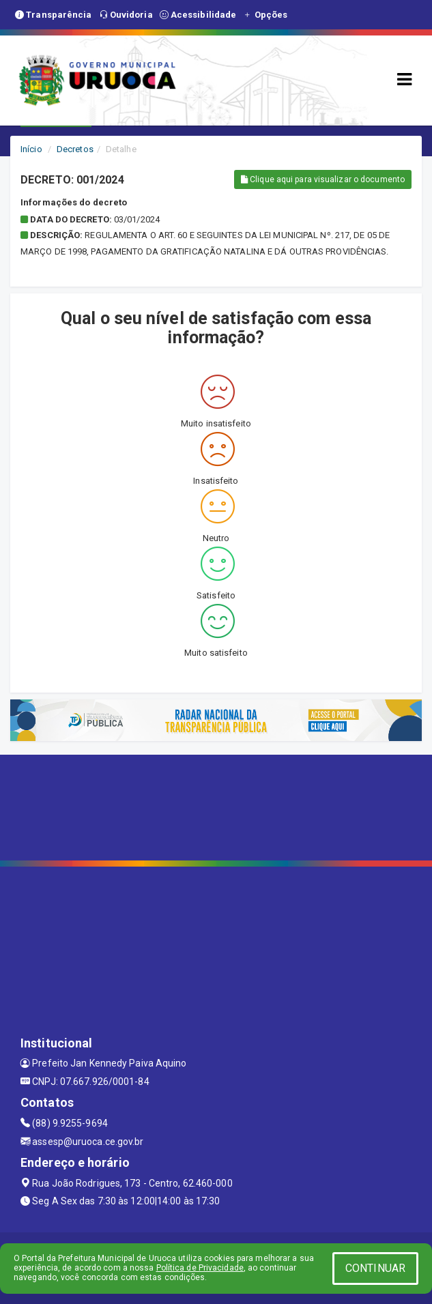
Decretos (75, 149)
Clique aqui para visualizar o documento (323, 179)
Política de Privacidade (200, 1268)
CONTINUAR (375, 1268)
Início (31, 149)
